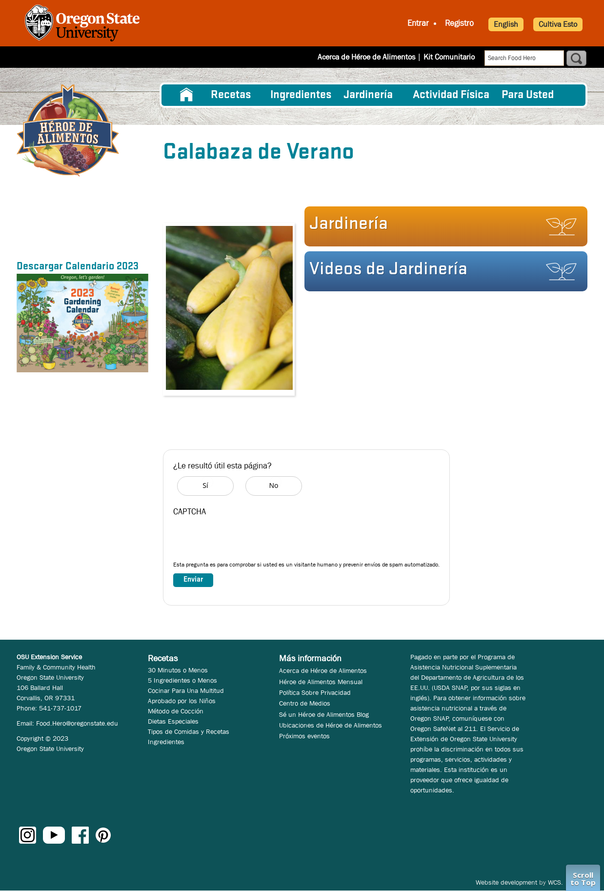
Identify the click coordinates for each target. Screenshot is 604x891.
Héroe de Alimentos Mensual (320, 681)
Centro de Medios (304, 703)
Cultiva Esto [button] (558, 24)
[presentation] (247, 541)
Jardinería (368, 95)
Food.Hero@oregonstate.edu (77, 723)
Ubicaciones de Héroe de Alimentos (330, 725)
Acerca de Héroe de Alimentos (366, 57)
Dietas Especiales (173, 721)
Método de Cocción (175, 711)
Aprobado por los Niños (182, 700)
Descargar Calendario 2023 (78, 266)
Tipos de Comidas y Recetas (188, 731)
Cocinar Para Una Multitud (186, 690)
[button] (443, 271)
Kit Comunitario (449, 57)
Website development (506, 882)
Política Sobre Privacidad (315, 692)
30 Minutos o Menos (178, 670)
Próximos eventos (304, 735)
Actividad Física (451, 95)
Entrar (418, 23)
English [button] (506, 24)
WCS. (555, 882)
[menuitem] (186, 95)
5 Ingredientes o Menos (182, 680)
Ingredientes (300, 95)
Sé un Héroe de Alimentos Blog (324, 714)
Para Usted (528, 95)
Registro (459, 23)
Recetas (231, 95)
